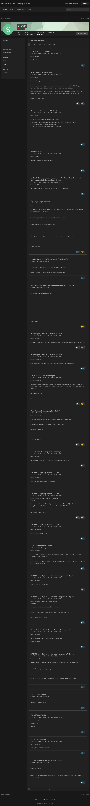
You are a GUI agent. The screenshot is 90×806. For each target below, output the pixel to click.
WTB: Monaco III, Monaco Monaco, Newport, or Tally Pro (52, 576)
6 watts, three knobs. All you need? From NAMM (49, 259)
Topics (5, 61)
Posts (4, 64)
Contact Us (45, 799)
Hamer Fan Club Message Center (16, 3)
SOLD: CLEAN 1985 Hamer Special (43, 376)
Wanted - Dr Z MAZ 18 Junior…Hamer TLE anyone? (50, 630)
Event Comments (7, 76)
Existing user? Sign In (72, 3)
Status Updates (7, 49)
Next (40, 44)
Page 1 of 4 (51, 44)
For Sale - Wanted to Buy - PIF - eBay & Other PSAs (47, 53)
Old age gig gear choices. (40, 201)
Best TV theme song (38, 694)
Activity (12, 9)
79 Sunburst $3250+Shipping (42, 51)
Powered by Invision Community (45, 803)
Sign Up (85, 3)
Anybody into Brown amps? (41, 546)
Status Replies (7, 52)
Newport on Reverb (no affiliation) (43, 111)
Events (5, 72)
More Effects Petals (38, 715)
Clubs (29, 9)
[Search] (69, 9)
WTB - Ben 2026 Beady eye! (41, 72)
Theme (37, 799)
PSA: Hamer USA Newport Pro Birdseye (45, 452)
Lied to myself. (36, 152)
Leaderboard (20, 9)
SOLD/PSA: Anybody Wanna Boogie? (44, 473)
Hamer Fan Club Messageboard (41, 203)
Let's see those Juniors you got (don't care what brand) (52, 285)
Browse (5, 9)
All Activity (6, 40)
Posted (34, 56)
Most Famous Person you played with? (45, 411)
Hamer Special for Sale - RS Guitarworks (46, 334)
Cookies (52, 799)
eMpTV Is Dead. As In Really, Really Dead (46, 760)
